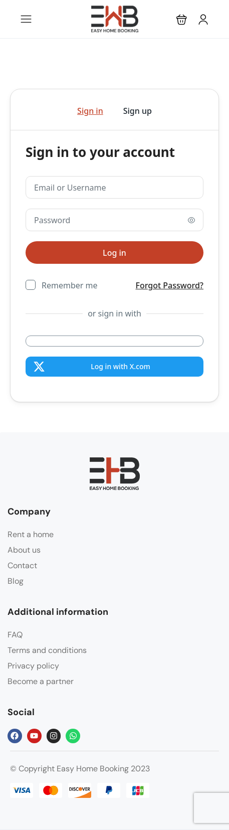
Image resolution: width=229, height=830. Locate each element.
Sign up (137, 110)
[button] (181, 19)
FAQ (15, 634)
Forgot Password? (170, 285)
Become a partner (41, 681)
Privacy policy (33, 665)
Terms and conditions (47, 650)
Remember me (70, 285)
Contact (22, 565)
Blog (16, 581)
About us (24, 550)
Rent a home (31, 534)
